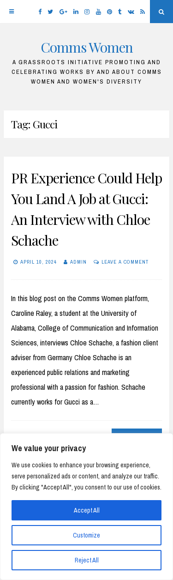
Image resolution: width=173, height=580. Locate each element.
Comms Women (87, 47)
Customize (86, 535)
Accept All (87, 510)
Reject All (87, 560)
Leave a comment (125, 262)
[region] (86, 506)
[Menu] (11, 11)
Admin (78, 262)
